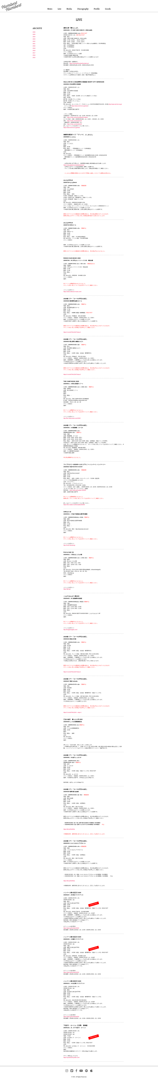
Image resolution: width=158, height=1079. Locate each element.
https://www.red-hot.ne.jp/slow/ (80, 106)
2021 (34, 43)
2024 (34, 36)
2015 (34, 57)
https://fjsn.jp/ (67, 589)
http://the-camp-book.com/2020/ (72, 418)
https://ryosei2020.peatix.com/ (71, 1057)
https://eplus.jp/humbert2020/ (71, 928)
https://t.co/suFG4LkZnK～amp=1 (72, 712)
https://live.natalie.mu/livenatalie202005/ (74, 504)
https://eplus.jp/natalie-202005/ (78, 490)
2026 (34, 32)
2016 (34, 55)
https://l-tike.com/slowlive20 (74, 121)
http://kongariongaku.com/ (70, 629)
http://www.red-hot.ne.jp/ (115, 104)
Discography (82, 8)
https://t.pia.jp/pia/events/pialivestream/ (73, 165)
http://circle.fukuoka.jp (69, 545)
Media (69, 8)
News (50, 8)
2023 (34, 39)
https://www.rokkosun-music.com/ (72, 291)
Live (60, 8)
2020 (34, 46)
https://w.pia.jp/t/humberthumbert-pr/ (79, 63)
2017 (34, 53)
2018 (34, 50)
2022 (34, 41)
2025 (34, 34)
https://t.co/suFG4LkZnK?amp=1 (72, 332)
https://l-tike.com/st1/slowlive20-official (77, 117)
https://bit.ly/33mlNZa (69, 829)
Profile (96, 8)
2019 (34, 48)
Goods (107, 8)
